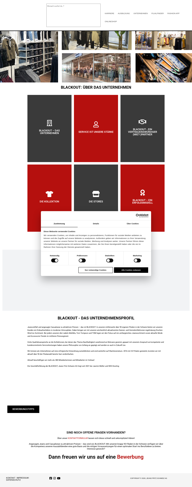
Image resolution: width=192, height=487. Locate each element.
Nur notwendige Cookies (95, 270)
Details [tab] (96, 223)
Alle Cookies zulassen (131, 270)
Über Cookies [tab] (133, 223)
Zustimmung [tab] (59, 223)
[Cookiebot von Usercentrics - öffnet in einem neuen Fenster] (137, 215)
